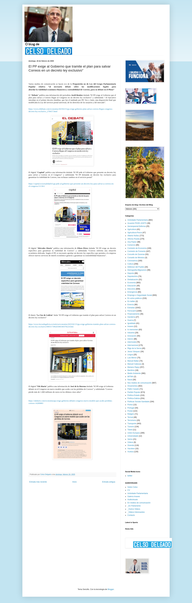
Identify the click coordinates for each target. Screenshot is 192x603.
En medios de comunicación (138, 503)
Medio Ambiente (134, 373)
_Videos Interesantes (136, 512)
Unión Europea (133, 433)
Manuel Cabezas (134, 364)
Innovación (131, 336)
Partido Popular (133, 392)
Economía (131, 283)
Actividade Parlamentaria (137, 220)
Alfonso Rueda (133, 239)
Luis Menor (131, 358)
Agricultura (131, 229)
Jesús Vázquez (133, 351)
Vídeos (130, 442)
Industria (130, 333)
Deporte (130, 273)
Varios (129, 439)
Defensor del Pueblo (135, 267)
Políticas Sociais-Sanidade (138, 402)
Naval (129, 380)
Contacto (131, 515)
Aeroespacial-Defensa (136, 226)
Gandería (131, 317)
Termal (130, 417)
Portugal (130, 408)
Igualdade (131, 323)
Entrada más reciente (38, 482)
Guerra (130, 320)
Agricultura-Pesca (134, 232)
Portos (130, 405)
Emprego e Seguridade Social (139, 295)
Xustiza (130, 452)
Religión (130, 414)
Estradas (131, 308)
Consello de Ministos (135, 258)
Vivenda (130, 445)
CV (128, 490)
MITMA (130, 376)
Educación (131, 286)
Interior (130, 339)
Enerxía (130, 304)
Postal (129, 411)
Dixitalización (132, 279)
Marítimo (131, 370)
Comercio (131, 245)
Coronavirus (132, 261)
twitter (129, 476)
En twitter (131, 301)
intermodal (131, 342)
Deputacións (132, 276)
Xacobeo (131, 448)
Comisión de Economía (136, 248)
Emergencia (132, 292)
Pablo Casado (133, 389)
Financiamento (133, 314)
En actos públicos (134, 298)
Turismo (130, 427)
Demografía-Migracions (137, 270)
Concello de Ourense (136, 254)
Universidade (132, 436)
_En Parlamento (134, 506)
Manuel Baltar (133, 361)
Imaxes (130, 326)
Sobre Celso (132, 487)
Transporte (131, 423)
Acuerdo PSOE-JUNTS (136, 223)
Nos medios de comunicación (139, 383)
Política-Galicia (133, 398)
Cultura (130, 264)
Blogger (111, 589)
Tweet (129, 430)
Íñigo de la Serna (134, 348)
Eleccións (131, 289)
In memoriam (132, 330)
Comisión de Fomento (136, 251)
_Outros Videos (133, 509)
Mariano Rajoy (133, 367)
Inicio (74, 482)
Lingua (130, 355)
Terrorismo (131, 420)
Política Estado (133, 395)
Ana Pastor (131, 242)
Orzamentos (132, 386)
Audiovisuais (132, 499)
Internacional (132, 345)
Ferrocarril (131, 311)
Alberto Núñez (133, 236)
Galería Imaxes (133, 496)
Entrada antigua (108, 482)
